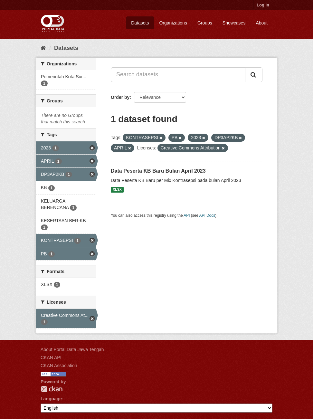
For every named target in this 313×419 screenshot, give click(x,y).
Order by (120, 97)
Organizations (173, 22)
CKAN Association (59, 365)
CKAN (51, 389)
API (187, 215)
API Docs (207, 215)
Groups (204, 22)
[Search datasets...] (178, 74)
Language (51, 398)
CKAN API (51, 357)
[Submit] (253, 74)
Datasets (140, 22)
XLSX (117, 190)
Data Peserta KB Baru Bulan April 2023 (158, 171)
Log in (263, 5)
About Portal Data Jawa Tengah (72, 349)
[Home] (43, 48)
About (262, 22)
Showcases (234, 22)
